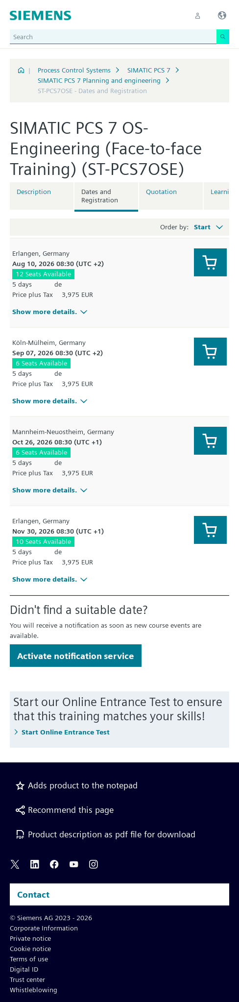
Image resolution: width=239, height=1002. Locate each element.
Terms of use (29, 959)
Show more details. (51, 312)
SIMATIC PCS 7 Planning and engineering (99, 80)
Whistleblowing (33, 990)
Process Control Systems (74, 70)
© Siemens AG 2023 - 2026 (51, 918)
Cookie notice (30, 949)
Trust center (27, 979)
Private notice (30, 938)
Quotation (161, 192)
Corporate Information (44, 928)
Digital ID (24, 969)
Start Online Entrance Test (66, 732)
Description (34, 192)
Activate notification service (75, 656)
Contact (33, 894)
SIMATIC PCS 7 (148, 70)
